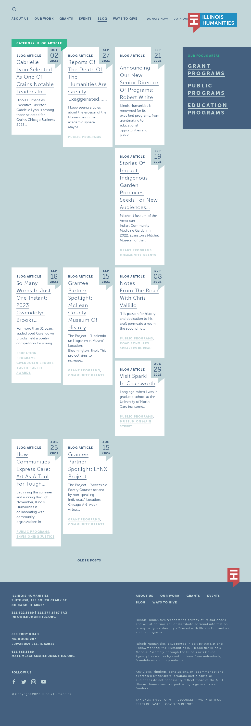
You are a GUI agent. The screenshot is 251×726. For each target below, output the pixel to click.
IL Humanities (212, 23)
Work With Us (209, 699)
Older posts (89, 560)
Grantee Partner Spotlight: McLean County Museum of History (83, 305)
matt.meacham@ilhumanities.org (43, 656)
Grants (66, 18)
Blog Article (28, 55)
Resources (185, 699)
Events (85, 18)
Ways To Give (125, 18)
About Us (20, 18)
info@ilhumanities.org (34, 617)
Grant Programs (136, 250)
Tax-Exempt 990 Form (153, 699)
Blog (102, 18)
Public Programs (84, 137)
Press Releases (148, 704)
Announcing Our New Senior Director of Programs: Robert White (139, 82)
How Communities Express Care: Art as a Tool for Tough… (33, 469)
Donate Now (157, 18)
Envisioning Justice (35, 536)
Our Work (44, 18)
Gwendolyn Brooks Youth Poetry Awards (35, 368)
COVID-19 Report (179, 704)
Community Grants (138, 255)
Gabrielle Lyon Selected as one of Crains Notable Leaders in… (35, 77)
